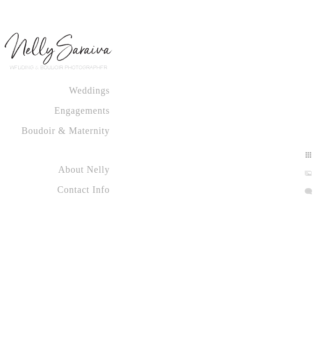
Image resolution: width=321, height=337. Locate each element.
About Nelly (84, 169)
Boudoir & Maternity (65, 130)
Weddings (89, 90)
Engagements (82, 110)
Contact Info (83, 189)
